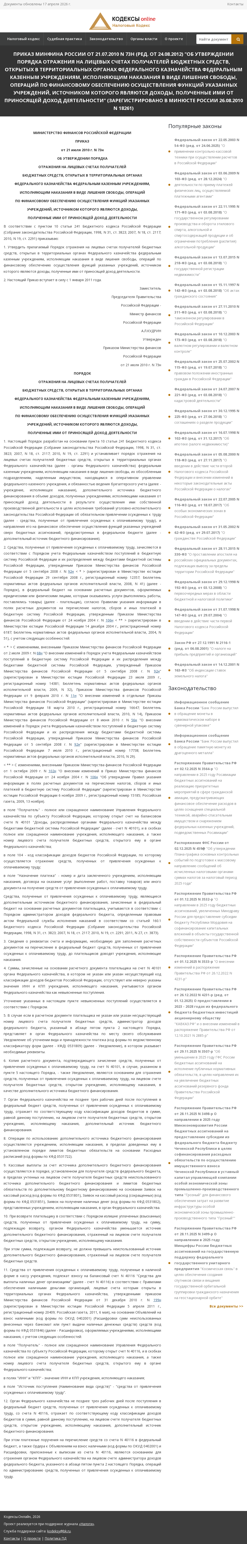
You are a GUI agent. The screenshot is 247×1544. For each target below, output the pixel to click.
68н (39, 653)
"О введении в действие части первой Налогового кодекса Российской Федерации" (206, 621)
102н (52, 771)
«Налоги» (86, 1524)
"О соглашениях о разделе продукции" (206, 416)
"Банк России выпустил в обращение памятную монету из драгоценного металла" (206, 744)
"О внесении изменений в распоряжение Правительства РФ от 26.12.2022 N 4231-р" (205, 967)
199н (157, 1300)
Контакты (235, 4)
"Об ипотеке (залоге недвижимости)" (206, 438)
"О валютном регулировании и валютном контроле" (206, 343)
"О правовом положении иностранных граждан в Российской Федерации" (206, 370)
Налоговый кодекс (23, 38)
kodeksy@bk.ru (59, 1531)
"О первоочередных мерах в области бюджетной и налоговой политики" (206, 590)
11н (73, 695)
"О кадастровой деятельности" (206, 395)
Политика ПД (55, 1538)
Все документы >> (226, 1306)
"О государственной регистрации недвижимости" (206, 266)
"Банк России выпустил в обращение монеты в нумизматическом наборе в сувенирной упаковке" (206, 714)
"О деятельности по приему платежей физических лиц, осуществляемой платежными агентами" (206, 185)
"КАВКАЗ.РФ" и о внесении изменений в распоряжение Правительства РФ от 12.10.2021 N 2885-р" (207, 1012)
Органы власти (143, 38)
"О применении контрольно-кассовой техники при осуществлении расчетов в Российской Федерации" (206, 151)
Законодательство (106, 38)
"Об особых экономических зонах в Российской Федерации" (206, 508)
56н (134, 720)
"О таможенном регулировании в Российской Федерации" (206, 315)
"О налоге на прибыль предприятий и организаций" (205, 648)
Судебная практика (64, 38)
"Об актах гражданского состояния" (206, 290)
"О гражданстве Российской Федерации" (206, 532)
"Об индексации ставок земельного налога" (206, 670)
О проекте (174, 38)
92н (71, 571)
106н (109, 620)
